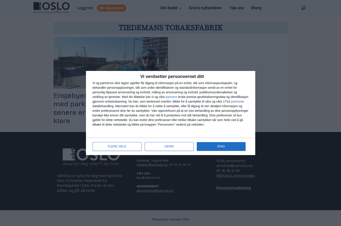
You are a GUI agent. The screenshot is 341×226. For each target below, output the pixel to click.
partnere (171, 97)
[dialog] (170, 113)
